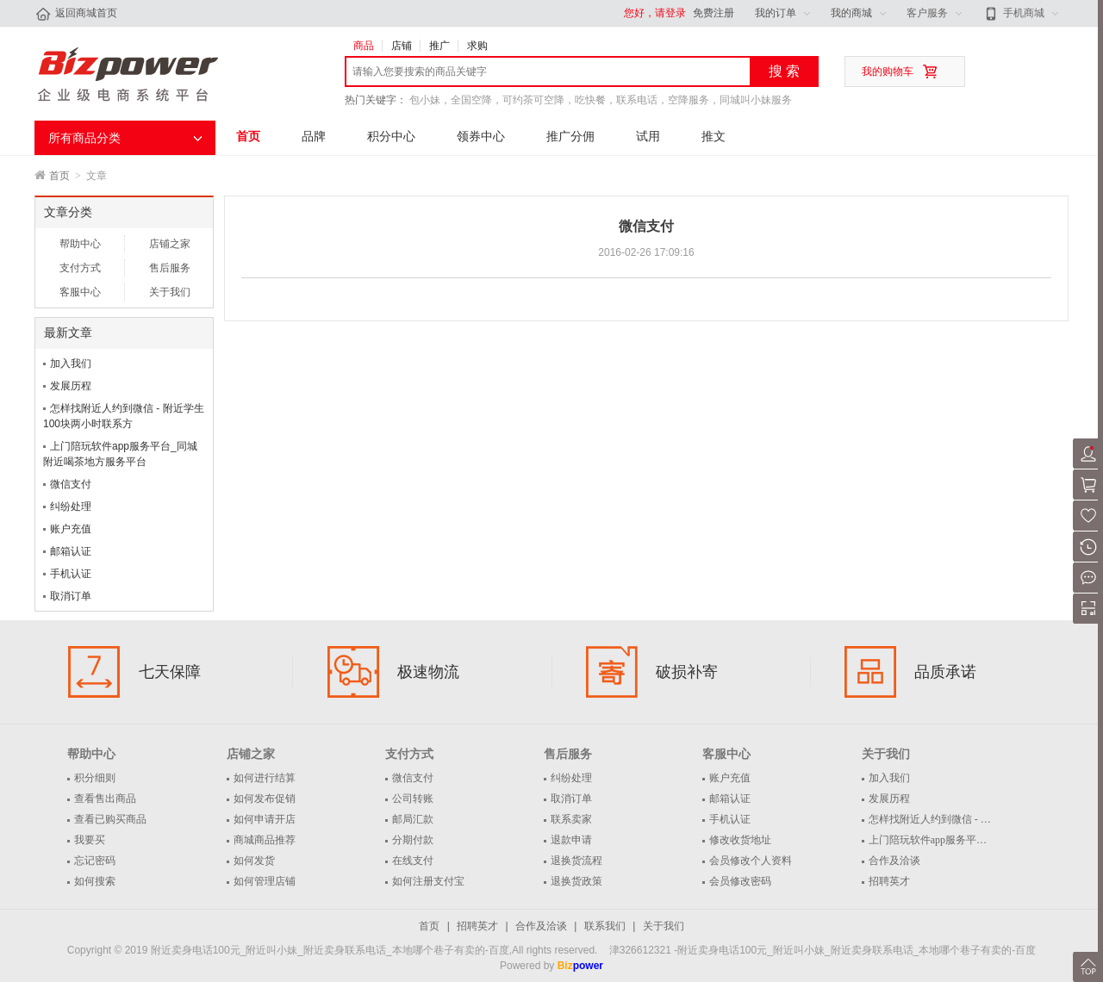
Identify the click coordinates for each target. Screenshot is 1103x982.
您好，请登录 (655, 13)
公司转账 (412, 798)
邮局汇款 (412, 819)
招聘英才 (889, 881)
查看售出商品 (105, 798)
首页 (248, 136)
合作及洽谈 (894, 861)
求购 (477, 46)
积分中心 (391, 136)
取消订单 (70, 596)
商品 (363, 46)
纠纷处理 (70, 506)
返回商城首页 (75, 13)
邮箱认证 (70, 551)
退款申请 (571, 840)
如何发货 (254, 861)
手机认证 (70, 574)
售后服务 (169, 268)
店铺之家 (169, 244)
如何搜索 (94, 881)
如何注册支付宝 (428, 881)
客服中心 (80, 292)
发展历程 (70, 386)
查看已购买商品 (110, 819)
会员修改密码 (740, 881)
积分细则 (94, 778)
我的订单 (775, 13)
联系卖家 (571, 819)
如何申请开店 (265, 819)
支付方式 (80, 268)
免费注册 (713, 13)
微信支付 (70, 484)
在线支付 (412, 861)
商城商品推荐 (265, 840)
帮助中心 (80, 244)
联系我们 (605, 926)
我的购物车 (887, 71)
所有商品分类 (84, 138)
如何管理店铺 (265, 881)
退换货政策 (576, 881)
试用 (648, 136)
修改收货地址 (740, 840)
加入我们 (70, 363)
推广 (439, 46)
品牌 (314, 136)
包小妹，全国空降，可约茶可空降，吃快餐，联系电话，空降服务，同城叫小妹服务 (600, 100)
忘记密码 (94, 861)
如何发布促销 (265, 798)
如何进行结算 (265, 778)
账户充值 (70, 529)
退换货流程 (576, 861)
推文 (713, 136)
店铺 (401, 46)
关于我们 (169, 292)
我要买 (89, 840)
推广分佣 (570, 136)
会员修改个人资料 (750, 861)
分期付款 (412, 840)
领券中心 (481, 136)
